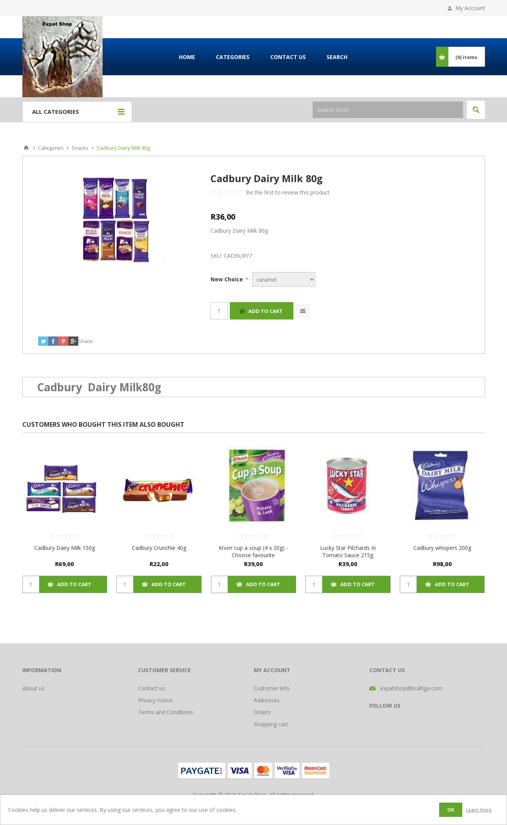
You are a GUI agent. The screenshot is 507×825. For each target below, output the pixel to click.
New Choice (227, 279)
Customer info (272, 688)
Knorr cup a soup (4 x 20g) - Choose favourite (253, 551)
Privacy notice (155, 700)
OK (450, 809)
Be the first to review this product (288, 192)
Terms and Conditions (165, 712)
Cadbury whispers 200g (442, 547)
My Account (470, 8)
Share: (86, 341)
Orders (262, 712)
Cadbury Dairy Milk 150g (64, 547)
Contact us (151, 688)
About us (33, 688)
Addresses (267, 700)
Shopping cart (271, 724)
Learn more (479, 809)
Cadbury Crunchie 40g (159, 547)
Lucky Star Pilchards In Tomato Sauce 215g (348, 551)
